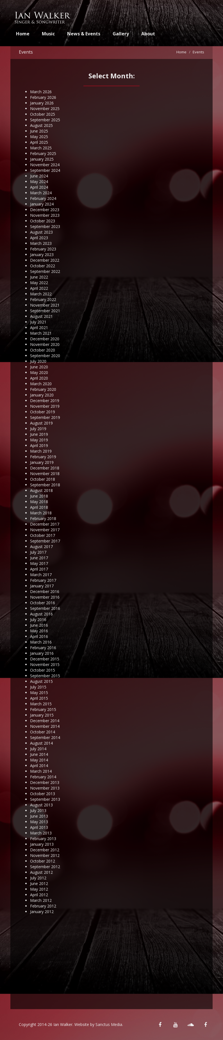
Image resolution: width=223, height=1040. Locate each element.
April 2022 (39, 288)
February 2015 (43, 709)
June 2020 (39, 367)
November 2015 (45, 664)
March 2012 (41, 900)
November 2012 (45, 855)
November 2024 (45, 164)
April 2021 (39, 327)
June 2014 (39, 754)
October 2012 (42, 861)
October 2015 (42, 670)
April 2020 (39, 378)
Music (48, 34)
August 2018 (41, 490)
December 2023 (44, 209)
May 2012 (39, 889)
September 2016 (45, 608)
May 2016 (39, 630)
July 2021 (38, 322)
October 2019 (42, 411)
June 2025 (39, 131)
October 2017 (42, 535)
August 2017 (41, 546)
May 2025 (39, 136)
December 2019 (44, 400)
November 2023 (45, 215)
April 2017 (39, 569)
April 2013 (39, 827)
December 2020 (44, 338)
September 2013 (45, 799)
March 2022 (41, 294)
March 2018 (41, 513)
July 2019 (38, 428)
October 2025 (42, 114)
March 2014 (41, 771)
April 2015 (39, 698)
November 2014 (45, 726)
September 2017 (45, 541)
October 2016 (42, 602)
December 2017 (44, 524)
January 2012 (42, 911)
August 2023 (41, 232)
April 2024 (39, 187)
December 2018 (44, 468)
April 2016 (39, 636)
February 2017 (43, 580)
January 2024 (42, 204)
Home (22, 34)
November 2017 (45, 529)
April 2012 (39, 894)
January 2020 (42, 395)
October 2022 (42, 265)
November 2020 (45, 344)
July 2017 (38, 552)
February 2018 (43, 518)
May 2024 (39, 181)
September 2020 (45, 355)
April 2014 (39, 765)
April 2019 (39, 445)
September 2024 (45, 170)
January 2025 (42, 159)
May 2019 (39, 440)
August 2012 (41, 872)
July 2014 (38, 748)
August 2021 (41, 316)
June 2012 (39, 883)
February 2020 (43, 389)
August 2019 (41, 423)
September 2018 (45, 484)
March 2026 (41, 91)
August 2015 (41, 681)
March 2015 (41, 703)
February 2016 (43, 647)
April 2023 (39, 237)
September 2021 (45, 310)
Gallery (121, 34)
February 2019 (43, 456)
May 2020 (39, 372)
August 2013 (41, 805)
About (148, 34)
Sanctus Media (108, 1024)
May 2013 (39, 821)
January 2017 (42, 586)
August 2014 (41, 743)
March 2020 (41, 383)
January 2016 (42, 653)
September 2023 (45, 226)
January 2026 (42, 103)
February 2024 (43, 198)
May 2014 (39, 760)
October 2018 (42, 479)
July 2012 (38, 878)
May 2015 (39, 692)
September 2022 (45, 271)
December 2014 (44, 720)
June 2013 (39, 816)
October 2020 (42, 350)
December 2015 (44, 659)
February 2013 (43, 838)
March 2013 (41, 833)
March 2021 (41, 333)
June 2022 (39, 277)
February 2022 (43, 299)
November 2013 (45, 788)
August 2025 (41, 125)
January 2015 (42, 715)
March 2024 (41, 192)
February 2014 (43, 776)
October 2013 (42, 793)
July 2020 (38, 361)
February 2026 (43, 97)
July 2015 (38, 687)
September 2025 (45, 119)
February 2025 (43, 153)
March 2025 (41, 147)
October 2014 (42, 732)
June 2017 (39, 557)
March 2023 (41, 243)
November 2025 (45, 108)
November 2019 (45, 406)
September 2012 (45, 866)
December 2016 (44, 591)
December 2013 (44, 782)
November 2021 (45, 305)
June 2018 (39, 496)
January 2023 (42, 254)
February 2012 (43, 906)
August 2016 (41, 614)
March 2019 (41, 451)
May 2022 (39, 282)
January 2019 (42, 462)
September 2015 (45, 675)
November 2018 (45, 473)
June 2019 (39, 434)
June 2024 (39, 176)
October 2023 (42, 220)
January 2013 (42, 844)
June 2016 (39, 625)
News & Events (83, 34)
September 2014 (45, 737)
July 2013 (38, 810)
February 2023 (43, 249)
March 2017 (41, 574)
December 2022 (44, 260)
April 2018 (39, 507)
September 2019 (45, 417)
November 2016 (45, 597)
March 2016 (41, 642)
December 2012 (44, 849)
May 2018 (39, 501)
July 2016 (38, 619)
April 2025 (39, 142)
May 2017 (39, 563)
